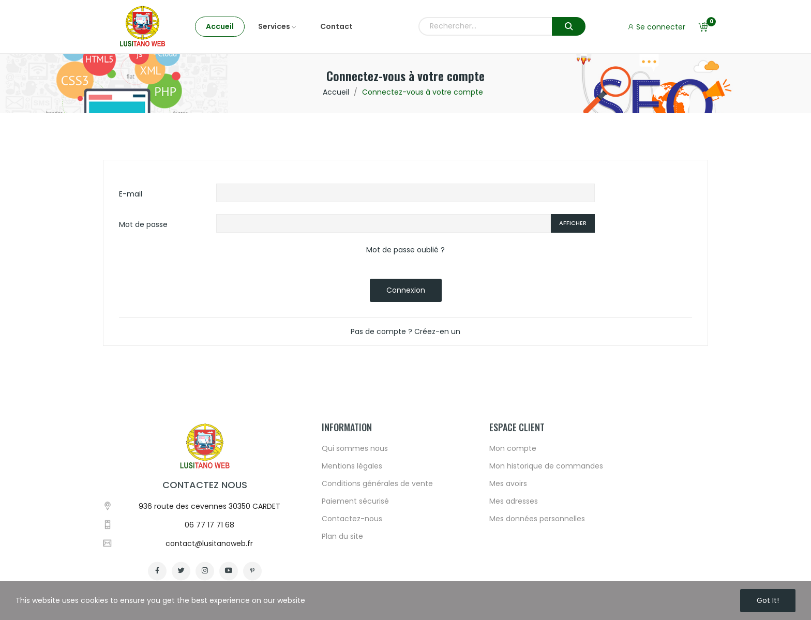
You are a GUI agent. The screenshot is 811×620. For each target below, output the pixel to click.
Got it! (768, 600)
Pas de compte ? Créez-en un (405, 331)
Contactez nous (204, 578)
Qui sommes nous (355, 542)
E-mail (130, 194)
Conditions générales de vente (377, 577)
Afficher (573, 223)
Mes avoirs (508, 577)
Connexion (405, 290)
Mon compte (512, 542)
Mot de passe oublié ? (405, 250)
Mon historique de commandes (546, 559)
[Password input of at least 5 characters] (383, 223)
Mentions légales (352, 559)
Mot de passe (143, 224)
